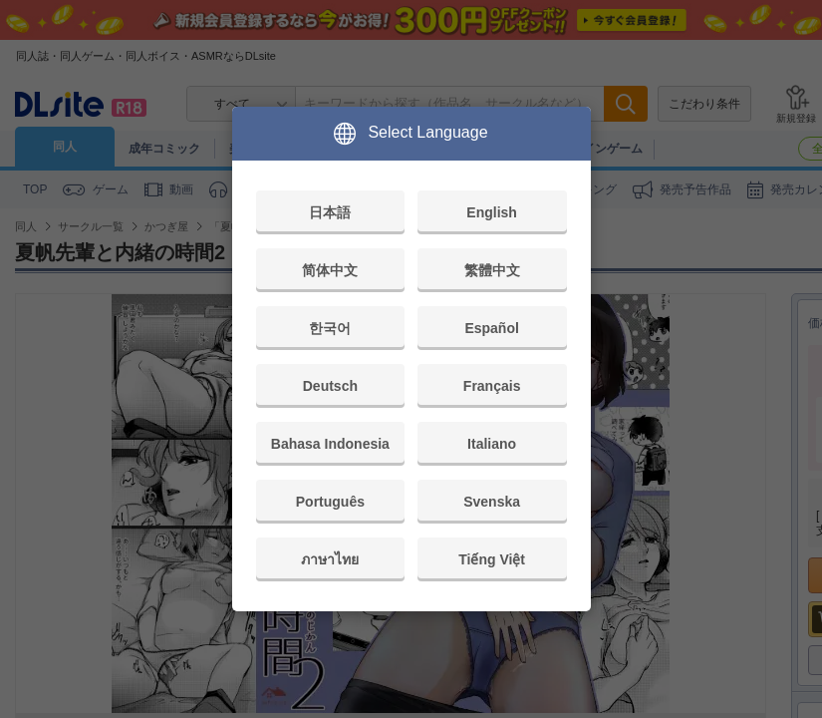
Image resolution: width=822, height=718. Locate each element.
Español (491, 328)
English (491, 212)
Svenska (491, 502)
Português (330, 502)
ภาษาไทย (330, 559)
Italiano (491, 444)
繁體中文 (492, 270)
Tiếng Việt (491, 559)
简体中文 (330, 270)
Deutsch (330, 386)
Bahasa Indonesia (330, 444)
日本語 (330, 212)
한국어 (330, 328)
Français (492, 386)
